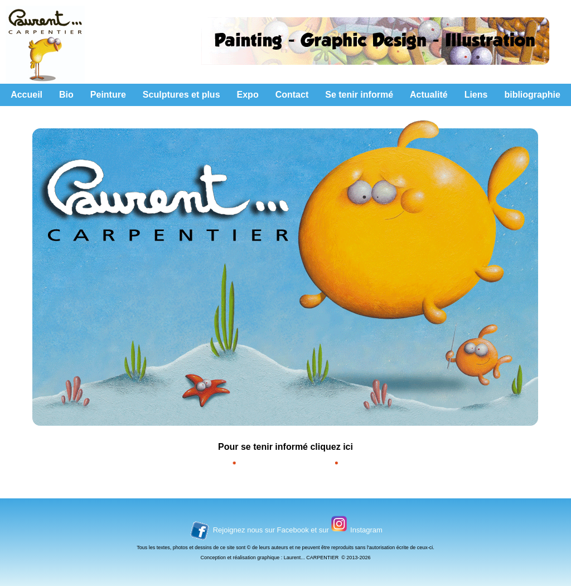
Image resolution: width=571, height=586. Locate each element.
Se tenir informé (359, 94)
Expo (248, 94)
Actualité (429, 94)
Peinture (108, 94)
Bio (66, 94)
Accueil (26, 94)
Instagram (366, 530)
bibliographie (532, 94)
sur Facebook (288, 530)
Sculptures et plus (181, 94)
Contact (292, 94)
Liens (476, 94)
